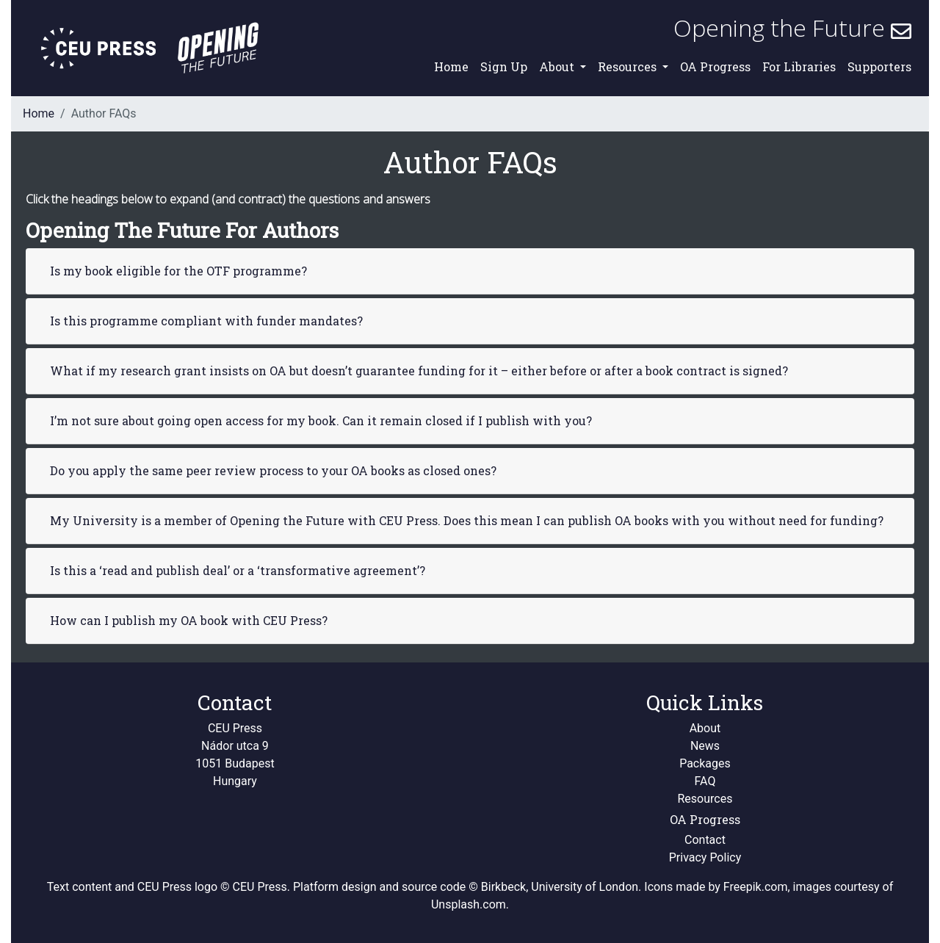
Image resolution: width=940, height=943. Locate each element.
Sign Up (503, 66)
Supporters (879, 66)
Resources (705, 799)
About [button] (558, 66)
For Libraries (799, 66)
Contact (705, 840)
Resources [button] (628, 66)
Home (451, 66)
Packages (705, 763)
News (705, 746)
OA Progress (715, 66)
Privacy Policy (705, 857)
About (705, 728)
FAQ (705, 781)
